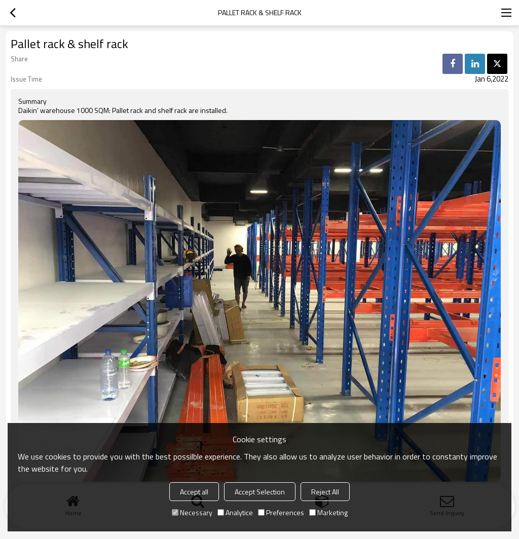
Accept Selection (260, 491)
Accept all (194, 491)
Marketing (328, 512)
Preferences (281, 512)
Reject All (325, 491)
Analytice (235, 512)
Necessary (192, 512)
